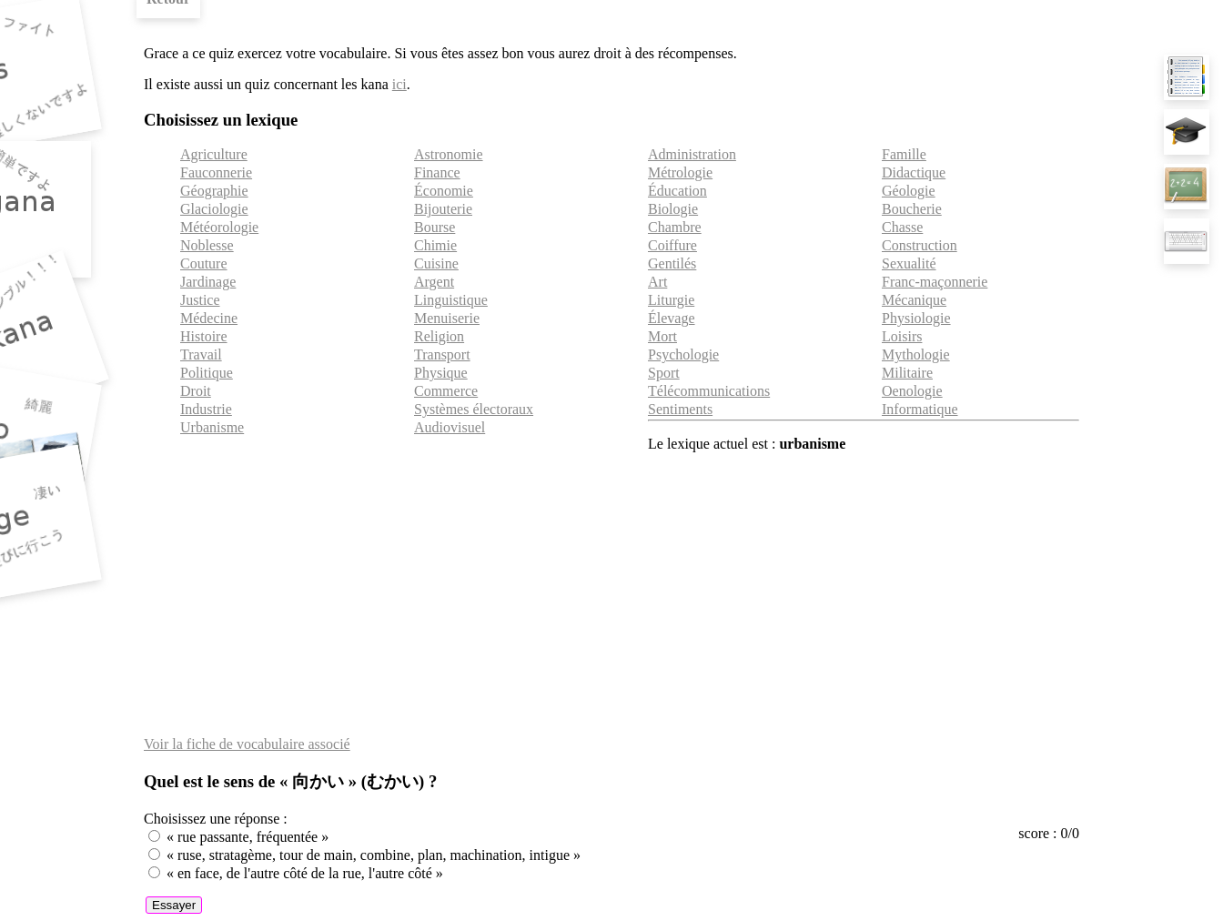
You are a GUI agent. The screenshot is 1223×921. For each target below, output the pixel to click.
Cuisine (436, 263)
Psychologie (683, 354)
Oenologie (912, 391)
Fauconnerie (216, 172)
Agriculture (214, 154)
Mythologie (916, 354)
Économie (443, 190)
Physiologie (916, 318)
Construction (919, 245)
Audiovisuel (449, 427)
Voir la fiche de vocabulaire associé (247, 744)
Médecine (209, 318)
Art (657, 281)
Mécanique (914, 300)
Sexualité (909, 263)
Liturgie (671, 300)
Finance (437, 172)
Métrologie (680, 172)
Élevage (671, 318)
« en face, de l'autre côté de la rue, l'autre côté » (305, 873)
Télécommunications (709, 391)
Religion (439, 336)
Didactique (913, 172)
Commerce (446, 391)
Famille (904, 154)
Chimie (435, 245)
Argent (434, 281)
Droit (195, 391)
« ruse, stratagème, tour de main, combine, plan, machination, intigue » (374, 855)
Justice (200, 300)
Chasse (902, 227)
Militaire (907, 372)
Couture (203, 263)
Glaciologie (214, 209)
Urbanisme (212, 427)
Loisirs (902, 336)
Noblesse (207, 245)
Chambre (675, 227)
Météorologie (219, 227)
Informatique (920, 409)
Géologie (908, 190)
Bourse (434, 227)
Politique (206, 372)
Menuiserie (447, 318)
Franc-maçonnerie (934, 281)
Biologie (673, 209)
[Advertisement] (611, 594)
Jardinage (208, 281)
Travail (201, 354)
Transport (442, 354)
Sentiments (680, 409)
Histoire (203, 336)
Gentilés (672, 263)
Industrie (206, 409)
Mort (662, 336)
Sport (664, 372)
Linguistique (451, 300)
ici (399, 84)
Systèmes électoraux (473, 409)
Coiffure (672, 245)
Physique (441, 372)
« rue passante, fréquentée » (247, 837)
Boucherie (912, 209)
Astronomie (448, 154)
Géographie (214, 190)
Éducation (677, 190)
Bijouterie (443, 209)
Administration (692, 154)
